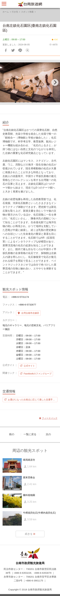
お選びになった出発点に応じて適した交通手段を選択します (32, 399)
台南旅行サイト (30, 4)
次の (48, 434)
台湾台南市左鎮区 (30, 313)
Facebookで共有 (6, 50)
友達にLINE (20, 50)
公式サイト (29, 365)
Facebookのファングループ (37, 373)
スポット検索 (27, 12)
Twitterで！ (13, 50)
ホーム (6, 12)
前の (11, 434)
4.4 (55, 39)
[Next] (54, 82)
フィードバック (27, 50)
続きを (29, 534)
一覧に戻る (30, 434)
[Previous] (5, 82)
